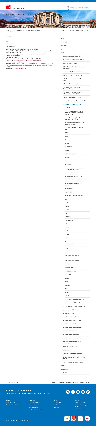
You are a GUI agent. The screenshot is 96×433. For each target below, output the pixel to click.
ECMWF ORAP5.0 (69, 195)
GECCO (66, 209)
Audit (72, 423)
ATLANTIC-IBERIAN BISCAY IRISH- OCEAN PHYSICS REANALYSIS (75, 130)
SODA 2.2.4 (67, 292)
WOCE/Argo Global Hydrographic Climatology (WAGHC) (74, 364)
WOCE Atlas (66, 356)
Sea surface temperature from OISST (72, 344)
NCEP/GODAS (68, 281)
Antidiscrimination (80, 415)
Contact (77, 407)
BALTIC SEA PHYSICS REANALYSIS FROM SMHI (74, 135)
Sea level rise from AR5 (68, 316)
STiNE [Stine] (26, 1)
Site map (87, 389)
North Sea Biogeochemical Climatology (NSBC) (74, 107)
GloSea (66, 230)
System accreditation (87, 423)
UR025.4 (67, 302)
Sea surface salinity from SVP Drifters (72, 327)
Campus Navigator (80, 409)
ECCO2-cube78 (68, 171)
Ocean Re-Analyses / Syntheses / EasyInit (73, 368)
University (56, 407)
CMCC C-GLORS (68, 153)
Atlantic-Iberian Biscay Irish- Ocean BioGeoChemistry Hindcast (73, 125)
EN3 (66, 206)
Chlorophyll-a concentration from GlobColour (74, 66)
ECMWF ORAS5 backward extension (74, 202)
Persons (37, 14)
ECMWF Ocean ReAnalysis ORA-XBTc (74, 186)
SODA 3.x (67, 295)
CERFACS (67, 143)
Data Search (64, 379)
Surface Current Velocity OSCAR (71, 353)
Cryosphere (63, 52)
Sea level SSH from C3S (68, 320)
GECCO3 (67, 216)
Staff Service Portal (19, 1)
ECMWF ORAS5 (68, 198)
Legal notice (61, 389)
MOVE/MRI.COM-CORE (70, 277)
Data (29, 14)
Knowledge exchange (35, 416)
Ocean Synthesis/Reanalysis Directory (72, 111)
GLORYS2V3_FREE (69, 227)
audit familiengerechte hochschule (67, 424)
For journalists (9, 1)
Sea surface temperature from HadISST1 (72, 337)
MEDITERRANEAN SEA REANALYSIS (73, 267)
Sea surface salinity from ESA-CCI (71, 323)
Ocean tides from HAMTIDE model (71, 309)
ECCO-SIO (67, 167)
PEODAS (67, 285)
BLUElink (67, 139)
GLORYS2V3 (68, 223)
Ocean (62, 59)
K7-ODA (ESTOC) (69, 251)
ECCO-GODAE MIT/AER (70, 160)
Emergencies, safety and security (81, 412)
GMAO (66, 237)
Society (62, 372)
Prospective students (12, 409)
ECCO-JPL (67, 164)
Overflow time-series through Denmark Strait (74, 313)
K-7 (65, 248)
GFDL (66, 220)
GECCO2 (67, 213)
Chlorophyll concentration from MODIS (72, 63)
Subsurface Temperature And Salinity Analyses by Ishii (72, 348)
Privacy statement (70, 389)
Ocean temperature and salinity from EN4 (73, 306)
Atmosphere (64, 48)
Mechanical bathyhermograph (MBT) (72, 104)
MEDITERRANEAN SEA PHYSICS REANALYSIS (72, 262)
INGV (66, 244)
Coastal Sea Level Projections (70, 70)
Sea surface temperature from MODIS (72, 341)
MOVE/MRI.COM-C (69, 274)
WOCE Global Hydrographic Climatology (73, 360)
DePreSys (67, 157)
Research (20, 14)
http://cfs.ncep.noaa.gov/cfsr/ (19, 75)
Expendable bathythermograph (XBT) (72, 78)
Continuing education (12, 411)
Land (62, 56)
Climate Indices (64, 376)
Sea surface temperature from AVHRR (72, 334)
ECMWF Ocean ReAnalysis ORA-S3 (73, 183)
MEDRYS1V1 (68, 270)
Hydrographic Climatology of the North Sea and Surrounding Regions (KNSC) (73, 99)
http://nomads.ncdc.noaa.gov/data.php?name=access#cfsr (27, 67)
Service (46, 14)
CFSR (66, 146)
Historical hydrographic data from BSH (72, 90)
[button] (73, 1)
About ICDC (10, 14)
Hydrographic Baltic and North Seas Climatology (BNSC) (71, 94)
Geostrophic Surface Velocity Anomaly (72, 82)
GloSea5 (67, 234)
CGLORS (67, 150)
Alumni (56, 414)
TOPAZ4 (67, 299)
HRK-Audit (80, 423)
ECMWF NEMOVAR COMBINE (72, 179)
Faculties (56, 411)
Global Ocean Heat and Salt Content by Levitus (72, 86)
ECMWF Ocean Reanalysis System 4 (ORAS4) (73, 191)
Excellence (57, 409)
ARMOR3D (67, 114)
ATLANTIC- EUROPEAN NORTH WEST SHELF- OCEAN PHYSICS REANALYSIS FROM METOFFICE (74, 119)
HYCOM (67, 241)
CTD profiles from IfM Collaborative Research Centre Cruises (74, 74)
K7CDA (66, 255)
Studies (8, 407)
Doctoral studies (33, 411)
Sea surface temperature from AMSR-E (72, 330)
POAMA (67, 288)
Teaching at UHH (33, 409)
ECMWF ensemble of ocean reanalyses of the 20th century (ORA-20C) (75, 175)
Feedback (54, 389)
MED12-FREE (68, 258)
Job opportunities (33, 414)
